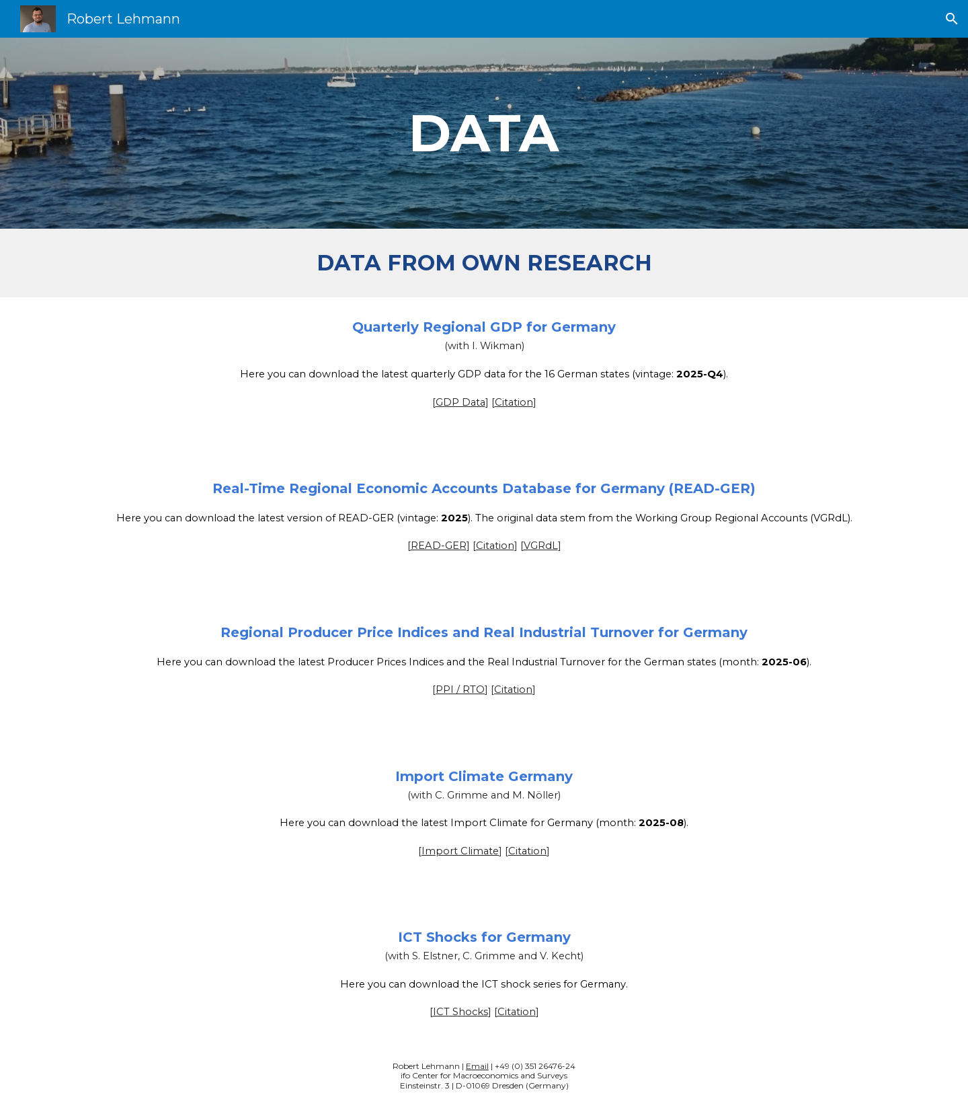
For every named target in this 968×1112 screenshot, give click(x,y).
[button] (952, 19)
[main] (484, 133)
